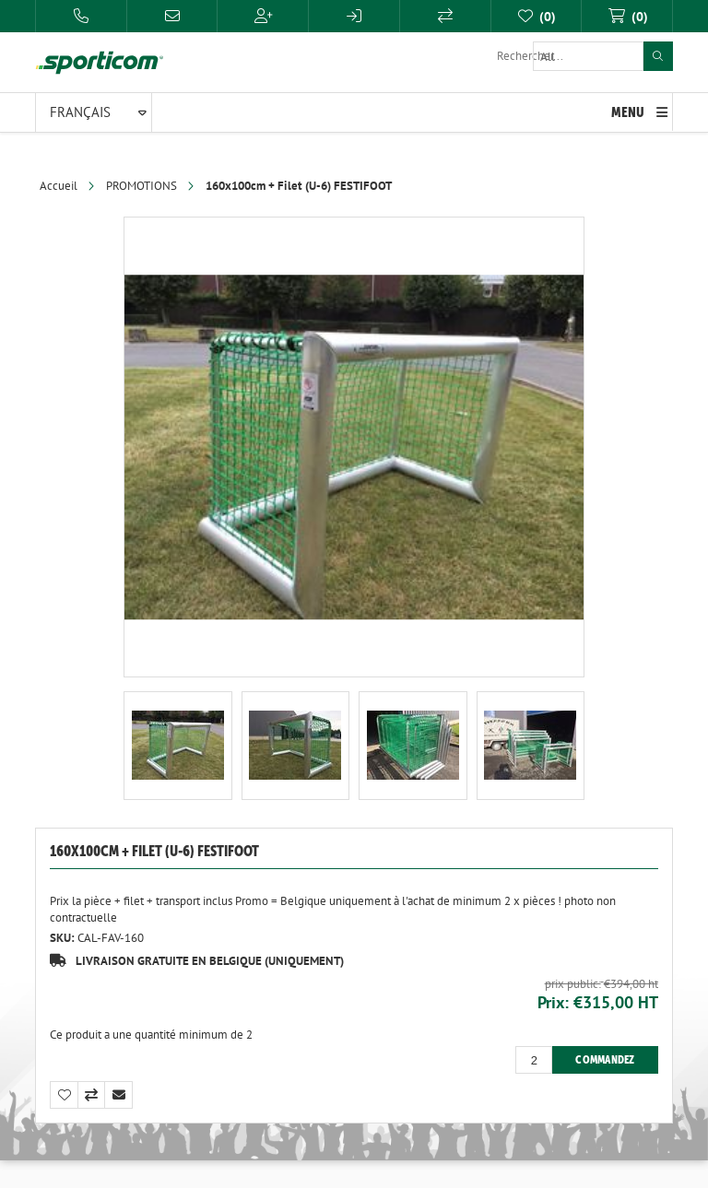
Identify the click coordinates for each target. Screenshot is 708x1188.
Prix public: (573, 982)
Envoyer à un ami (119, 1095)
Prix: (553, 1002)
